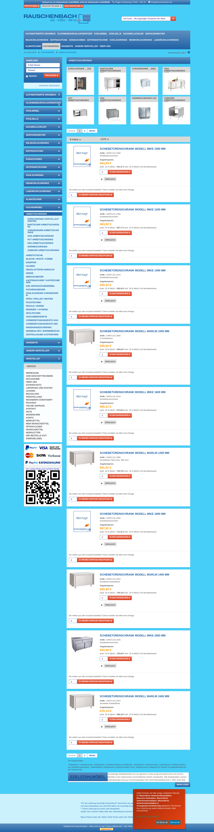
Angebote (67, 46)
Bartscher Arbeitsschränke (43, 225)
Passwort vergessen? (49, 86)
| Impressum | (106, 829)
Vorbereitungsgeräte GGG (42, 320)
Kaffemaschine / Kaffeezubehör (43, 281)
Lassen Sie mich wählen (148, 816)
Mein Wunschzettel (37, 423)
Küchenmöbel (51, 46)
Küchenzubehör (35, 289)
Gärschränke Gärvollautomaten (43, 220)
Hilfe (29, 411)
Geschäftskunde (51, 6)
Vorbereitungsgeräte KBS (42, 324)
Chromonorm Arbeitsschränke (43, 231)
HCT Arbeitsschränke (40, 239)
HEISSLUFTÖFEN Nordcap (40, 269)
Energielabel (34, 438)
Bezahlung (32, 394)
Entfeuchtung (58, 40)
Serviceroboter (155, 33)
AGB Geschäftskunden (39, 376)
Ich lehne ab (162, 822)
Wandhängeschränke (39, 327)
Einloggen (51, 75)
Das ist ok (175, 822)
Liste (104, 139)
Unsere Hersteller (86, 46)
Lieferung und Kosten (39, 388)
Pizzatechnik (33, 302)
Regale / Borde (35, 306)
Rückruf (31, 403)
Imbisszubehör (34, 277)
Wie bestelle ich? (36, 435)
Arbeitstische (34, 255)
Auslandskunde (73, 6)
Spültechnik (33, 313)
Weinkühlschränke (140, 40)
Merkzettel (33, 420)
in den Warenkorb (120, 172)
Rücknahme (33, 379)
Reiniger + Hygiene (37, 309)
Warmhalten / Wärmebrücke (43, 331)
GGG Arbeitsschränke (40, 236)
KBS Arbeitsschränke (40, 243)
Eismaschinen (77, 40)
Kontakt (31, 409)
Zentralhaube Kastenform (42, 334)
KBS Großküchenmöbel (40, 286)
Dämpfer (31, 262)
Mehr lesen (182, 785)
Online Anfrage (35, 406)
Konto (29, 417)
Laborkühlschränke (166, 40)
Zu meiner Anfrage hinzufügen (95, 195)
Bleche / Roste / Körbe (39, 259)
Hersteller (43, 358)
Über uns (105, 46)
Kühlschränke (118, 40)
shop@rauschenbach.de (161, 2)
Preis (75, 139)
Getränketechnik (97, 40)
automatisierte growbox (41, 33)
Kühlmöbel (100, 33)
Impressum (32, 373)
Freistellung (34, 397)
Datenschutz (33, 385)
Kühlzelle (115, 33)
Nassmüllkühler (133, 33)
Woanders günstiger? (39, 400)
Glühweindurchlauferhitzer (74, 33)
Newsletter (33, 432)
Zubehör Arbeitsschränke (43, 250)
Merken (33, 76)
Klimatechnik (33, 46)
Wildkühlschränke (37, 40)
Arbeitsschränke (67, 52)
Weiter (92, 131)
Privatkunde (32, 6)
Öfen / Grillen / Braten (39, 299)
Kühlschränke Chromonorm (42, 294)
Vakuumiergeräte (36, 316)
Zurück (71, 131)
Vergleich (110, 179)
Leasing (30, 391)
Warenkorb (33, 414)
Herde (29, 273)
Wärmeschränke (37, 246)
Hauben (30, 266)
